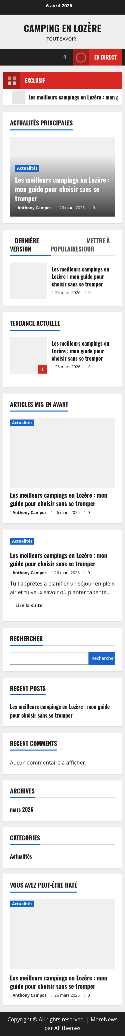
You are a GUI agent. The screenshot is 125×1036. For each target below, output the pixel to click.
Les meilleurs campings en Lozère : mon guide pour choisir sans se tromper (28, 280)
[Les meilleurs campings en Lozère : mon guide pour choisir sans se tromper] (62, 453)
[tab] (30, 246)
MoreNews (104, 1019)
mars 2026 (21, 809)
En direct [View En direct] (95, 57)
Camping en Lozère (62, 28)
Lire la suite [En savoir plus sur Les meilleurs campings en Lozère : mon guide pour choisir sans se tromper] (31, 606)
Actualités (27, 168)
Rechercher (26, 638)
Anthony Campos (35, 208)
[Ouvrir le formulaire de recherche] (64, 57)
